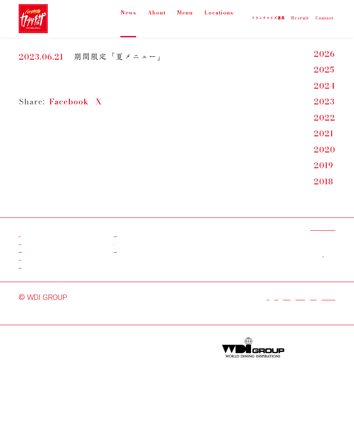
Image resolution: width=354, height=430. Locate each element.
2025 (324, 70)
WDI (77, 345)
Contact (34, 301)
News (128, 18)
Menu (184, 18)
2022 (324, 118)
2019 (323, 166)
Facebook (69, 102)
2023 (324, 102)
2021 (324, 134)
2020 (324, 150)
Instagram (133, 269)
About (156, 18)
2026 (324, 54)
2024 (324, 86)
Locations (221, 18)
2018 (323, 182)
